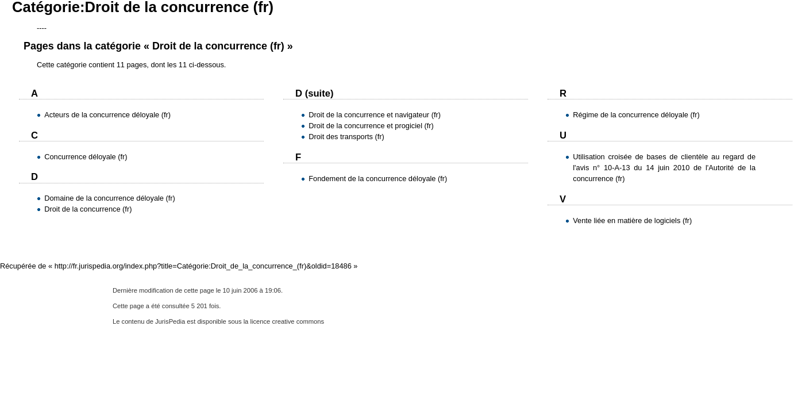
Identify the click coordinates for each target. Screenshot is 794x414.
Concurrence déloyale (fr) (85, 156)
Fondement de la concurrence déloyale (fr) (378, 178)
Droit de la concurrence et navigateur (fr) (375, 114)
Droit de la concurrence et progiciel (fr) (371, 125)
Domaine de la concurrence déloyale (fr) (109, 198)
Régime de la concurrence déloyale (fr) (636, 114)
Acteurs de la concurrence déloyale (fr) (107, 114)
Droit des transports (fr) (346, 136)
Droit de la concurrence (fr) (88, 209)
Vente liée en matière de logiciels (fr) (632, 220)
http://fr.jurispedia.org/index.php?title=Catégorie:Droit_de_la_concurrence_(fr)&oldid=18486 (203, 266)
